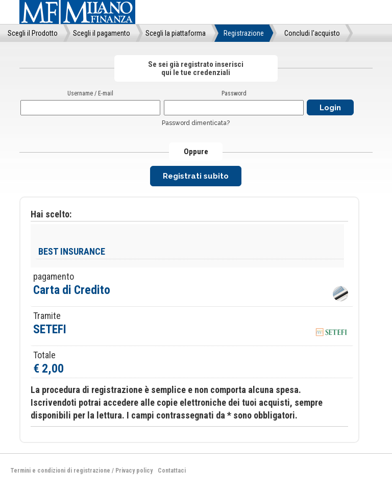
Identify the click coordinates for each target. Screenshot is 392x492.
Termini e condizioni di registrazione (60, 470)
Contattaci (172, 470)
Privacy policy (134, 470)
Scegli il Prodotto (33, 33)
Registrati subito (196, 176)
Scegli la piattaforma (175, 33)
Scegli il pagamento (101, 33)
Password (234, 93)
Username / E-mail (90, 93)
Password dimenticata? (196, 123)
